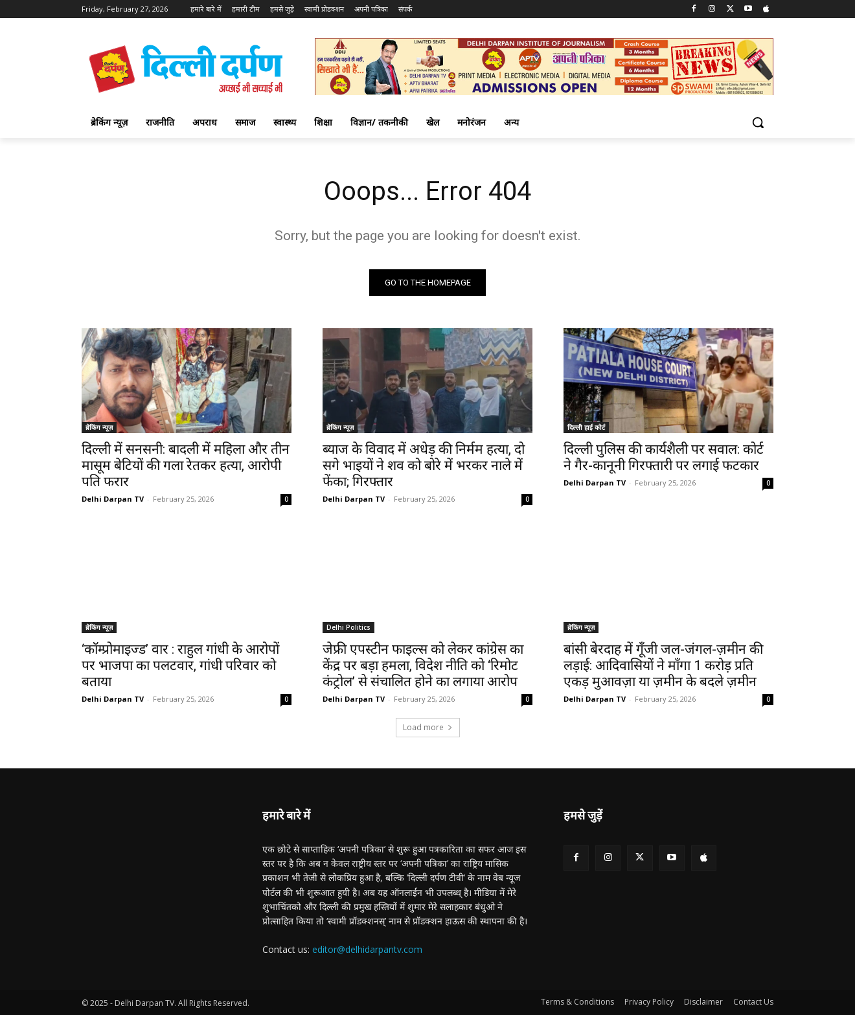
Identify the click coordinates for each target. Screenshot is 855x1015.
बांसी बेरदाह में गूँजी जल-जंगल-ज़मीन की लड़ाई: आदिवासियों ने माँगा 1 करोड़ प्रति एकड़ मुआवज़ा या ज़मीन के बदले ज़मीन (663, 665)
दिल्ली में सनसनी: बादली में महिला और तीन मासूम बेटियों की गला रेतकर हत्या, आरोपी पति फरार (186, 465)
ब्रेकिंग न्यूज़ (99, 427)
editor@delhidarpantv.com (367, 949)
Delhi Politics (348, 627)
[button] (757, 122)
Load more (428, 727)
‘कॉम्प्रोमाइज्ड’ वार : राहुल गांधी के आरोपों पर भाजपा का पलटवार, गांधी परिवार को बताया (180, 665)
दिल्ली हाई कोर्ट (586, 427)
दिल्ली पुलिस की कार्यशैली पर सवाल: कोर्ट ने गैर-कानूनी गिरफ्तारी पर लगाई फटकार (664, 457)
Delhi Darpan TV (113, 499)
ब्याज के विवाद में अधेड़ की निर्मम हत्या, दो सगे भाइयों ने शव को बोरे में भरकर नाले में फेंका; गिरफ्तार (424, 465)
